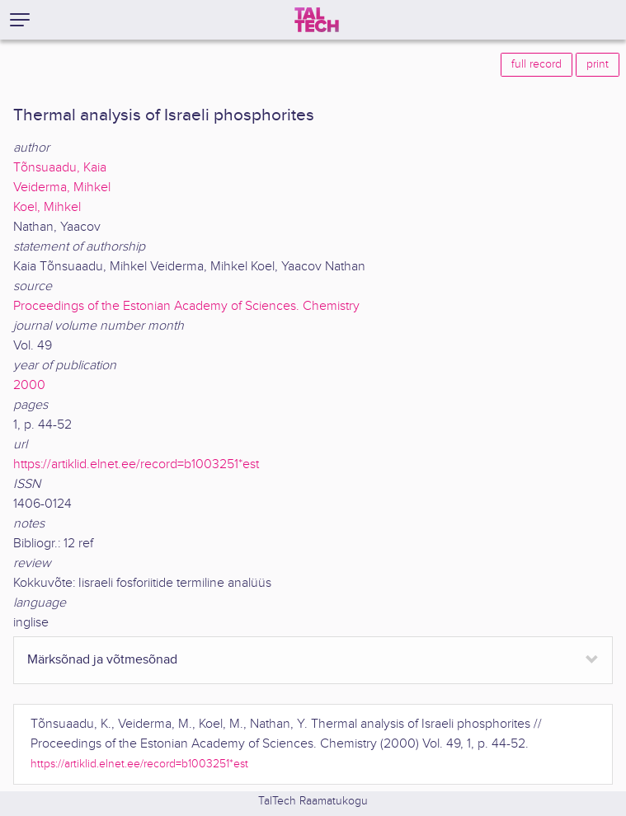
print (597, 64)
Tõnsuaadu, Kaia (59, 168)
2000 (29, 385)
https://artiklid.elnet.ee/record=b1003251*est (136, 464)
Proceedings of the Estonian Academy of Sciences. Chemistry (186, 306)
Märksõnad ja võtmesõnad (102, 660)
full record (536, 64)
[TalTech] (317, 20)
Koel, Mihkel (47, 207)
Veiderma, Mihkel (62, 187)
